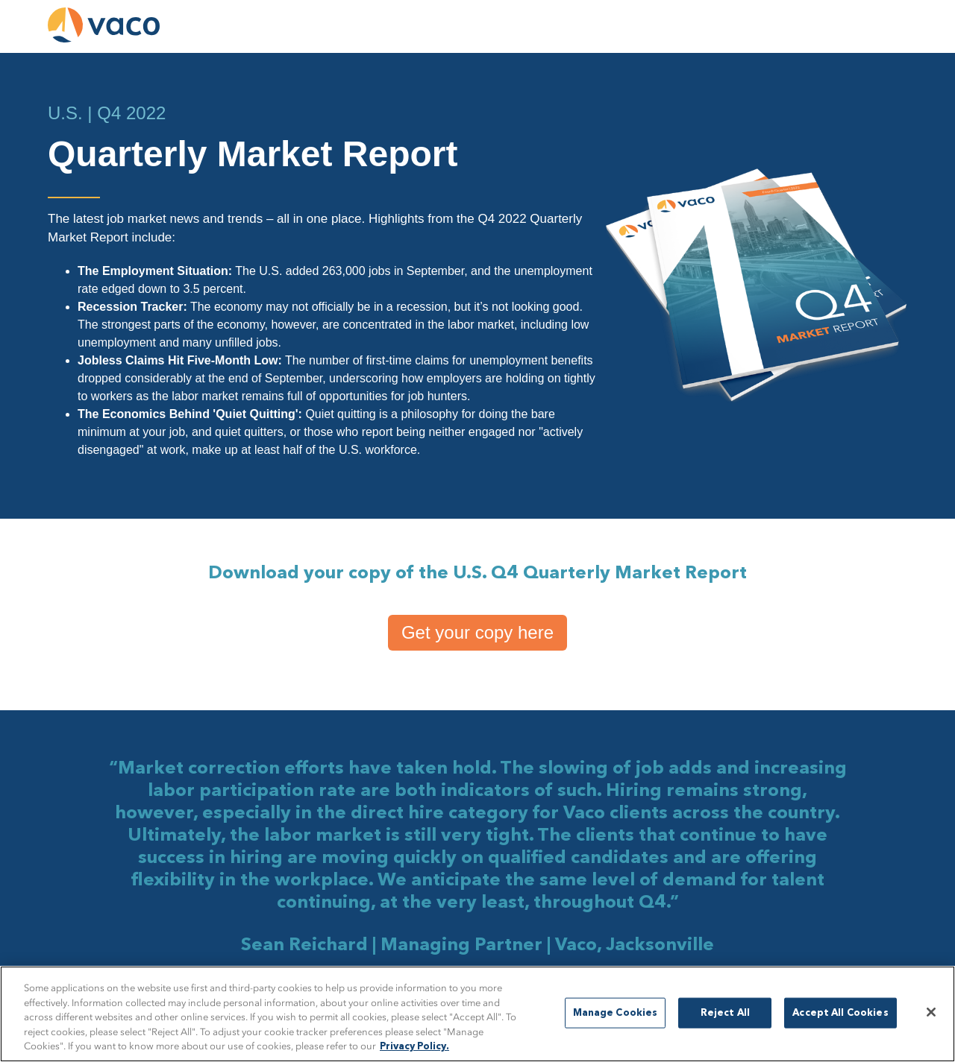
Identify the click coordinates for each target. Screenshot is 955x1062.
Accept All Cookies (840, 1012)
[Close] (931, 1012)
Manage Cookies (615, 1012)
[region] (477, 1014)
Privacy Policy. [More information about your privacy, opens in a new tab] (414, 1047)
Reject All (725, 1012)
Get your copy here (477, 632)
